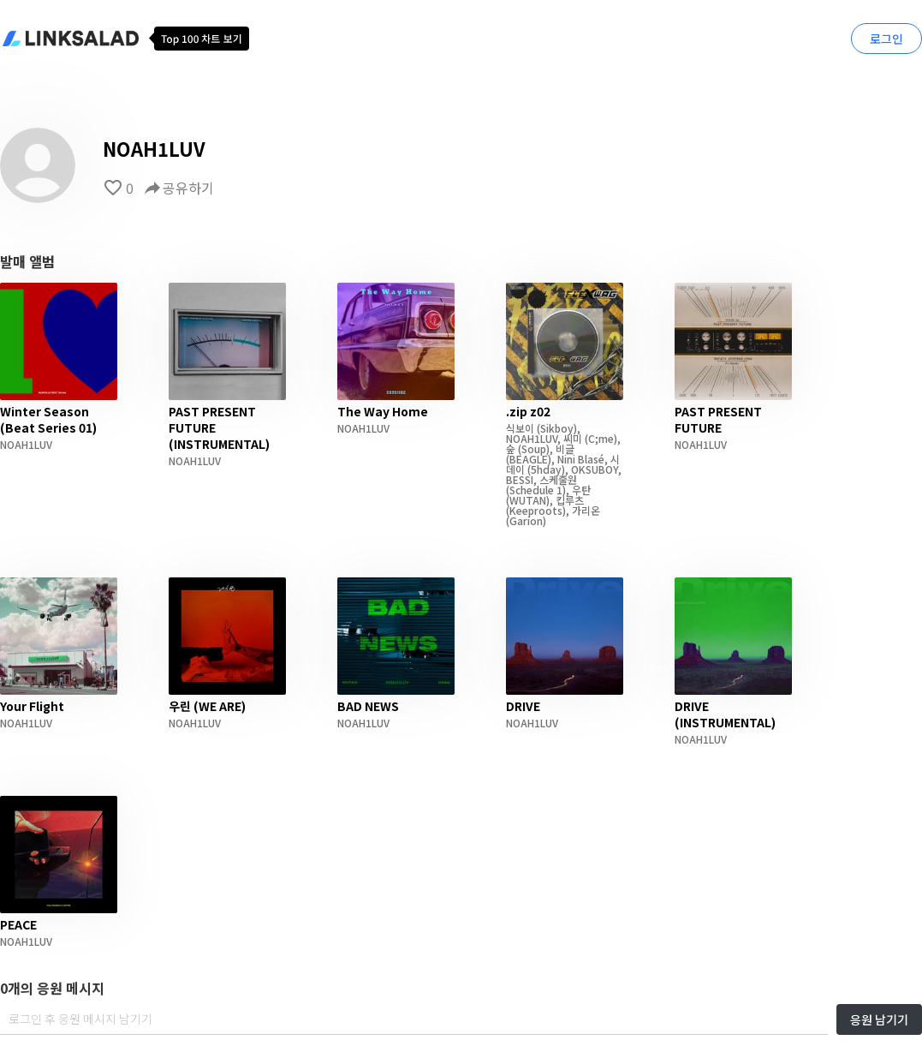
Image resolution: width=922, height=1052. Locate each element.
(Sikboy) (555, 428)
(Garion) (526, 520)
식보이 (520, 428)
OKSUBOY (594, 469)
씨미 (572, 438)
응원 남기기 (879, 1019)
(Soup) (532, 448)
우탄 (581, 489)
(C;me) (599, 438)
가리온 (586, 510)
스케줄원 (558, 479)
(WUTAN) (528, 500)
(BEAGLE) (528, 458)
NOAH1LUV (26, 444)
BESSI (519, 479)
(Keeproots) (536, 510)
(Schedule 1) (536, 489)
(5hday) (545, 469)
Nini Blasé (580, 458)
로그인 (886, 38)
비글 (565, 448)
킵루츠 (570, 500)
